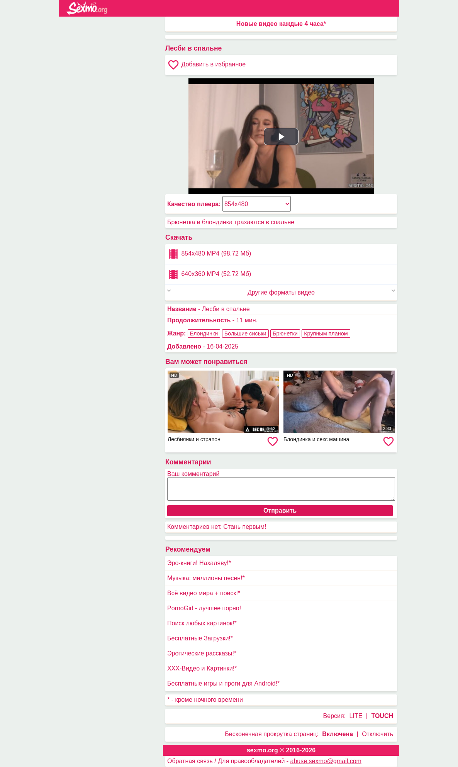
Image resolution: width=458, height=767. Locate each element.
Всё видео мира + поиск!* (203, 593)
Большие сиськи (245, 333)
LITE (356, 716)
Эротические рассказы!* (201, 653)
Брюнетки (285, 333)
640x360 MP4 (209, 274)
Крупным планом (326, 333)
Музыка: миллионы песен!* (206, 578)
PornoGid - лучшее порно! (204, 608)
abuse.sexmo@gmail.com (325, 761)
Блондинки (204, 333)
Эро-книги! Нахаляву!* (199, 563)
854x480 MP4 (209, 254)
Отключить (377, 734)
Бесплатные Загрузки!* (200, 638)
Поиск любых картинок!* (202, 623)
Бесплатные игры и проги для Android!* (223, 683)
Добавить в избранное (206, 65)
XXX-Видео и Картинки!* (202, 668)
